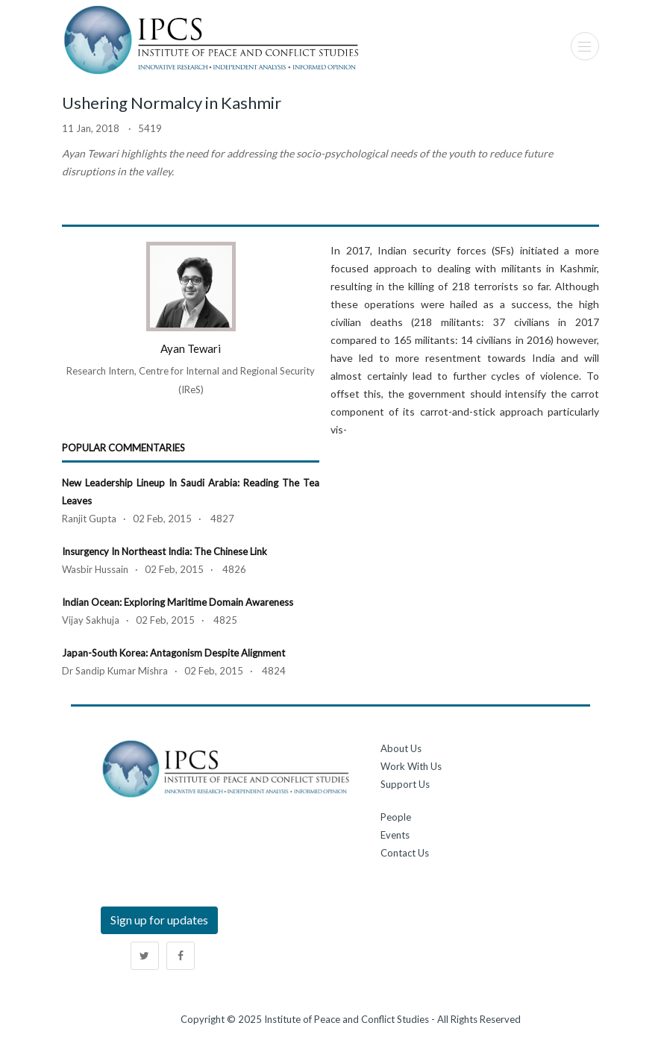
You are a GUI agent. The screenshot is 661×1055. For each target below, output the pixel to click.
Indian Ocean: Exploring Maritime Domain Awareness (177, 602)
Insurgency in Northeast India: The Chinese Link (164, 551)
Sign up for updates (159, 919)
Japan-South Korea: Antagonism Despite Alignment (173, 653)
